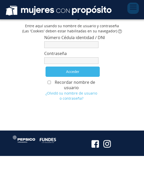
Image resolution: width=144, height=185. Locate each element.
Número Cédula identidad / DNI (71, 37)
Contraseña (55, 53)
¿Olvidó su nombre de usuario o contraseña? (71, 96)
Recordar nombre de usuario (75, 84)
